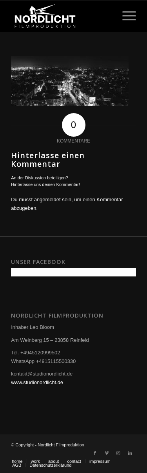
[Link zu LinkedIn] (130, 453)
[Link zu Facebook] (95, 453)
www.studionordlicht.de (37, 382)
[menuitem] (17, 461)
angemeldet (47, 199)
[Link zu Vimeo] (107, 453)
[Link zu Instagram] (118, 453)
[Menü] (125, 16)
